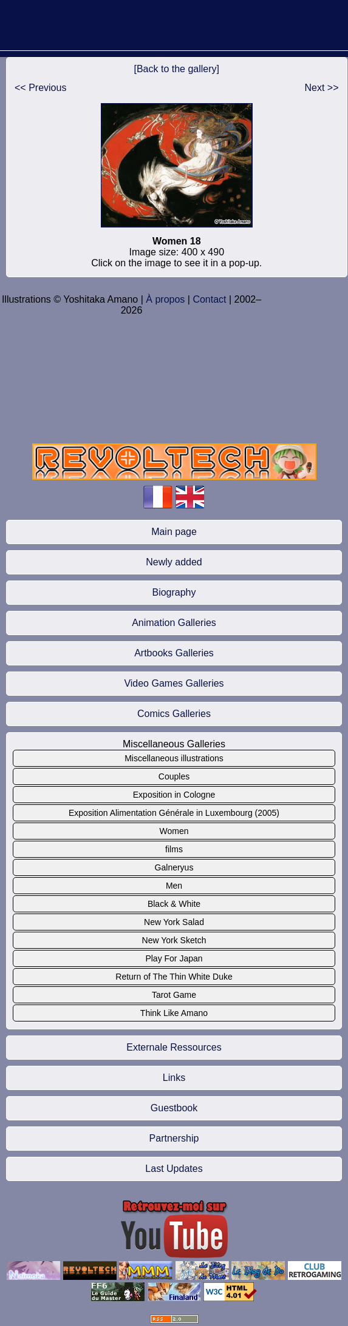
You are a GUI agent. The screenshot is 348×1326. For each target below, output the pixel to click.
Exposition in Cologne (174, 794)
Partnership (174, 1138)
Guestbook (174, 1108)
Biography (174, 592)
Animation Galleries (174, 623)
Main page (174, 532)
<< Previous (40, 87)
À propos (165, 299)
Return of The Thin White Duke (173, 976)
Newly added (174, 562)
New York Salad (174, 922)
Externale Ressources (174, 1047)
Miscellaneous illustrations (174, 758)
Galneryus (174, 867)
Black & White (174, 904)
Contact (209, 299)
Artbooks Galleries (174, 653)
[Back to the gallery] (177, 69)
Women (174, 831)
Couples (174, 776)
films (174, 849)
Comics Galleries (174, 713)
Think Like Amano (174, 1013)
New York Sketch (174, 940)
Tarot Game (174, 995)
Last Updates (173, 1168)
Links (174, 1077)
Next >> (322, 87)
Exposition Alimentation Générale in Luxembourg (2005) (174, 813)
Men (174, 885)
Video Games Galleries (173, 683)
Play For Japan (173, 958)
